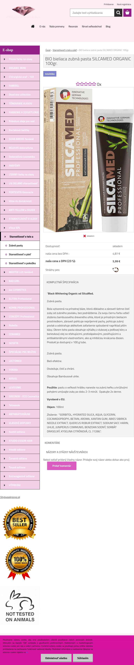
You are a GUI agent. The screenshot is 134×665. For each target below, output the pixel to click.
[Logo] (24, 13)
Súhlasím (82, 658)
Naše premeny (57, 26)
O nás (42, 26)
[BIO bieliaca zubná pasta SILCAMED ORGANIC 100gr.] (88, 89)
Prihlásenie (109, 4)
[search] (118, 13)
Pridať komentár (61, 466)
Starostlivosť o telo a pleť (65, 50)
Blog (108, 26)
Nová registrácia (124, 4)
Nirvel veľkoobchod (92, 26)
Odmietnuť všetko (56, 658)
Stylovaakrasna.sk (10, 497)
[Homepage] (33, 26)
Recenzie (73, 26)
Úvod (48, 50)
